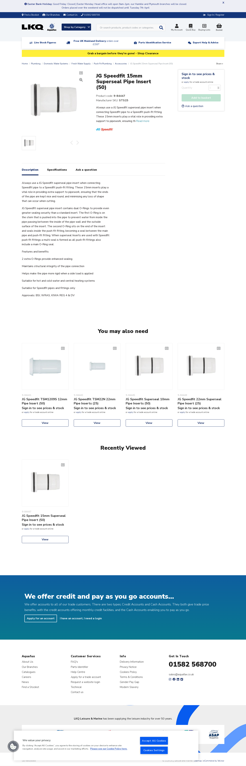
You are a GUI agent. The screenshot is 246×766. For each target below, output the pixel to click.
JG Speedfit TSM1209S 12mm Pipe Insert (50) (44, 401)
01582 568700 (192, 664)
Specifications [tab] (57, 170)
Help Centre (78, 672)
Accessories (121, 63)
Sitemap (198, 760)
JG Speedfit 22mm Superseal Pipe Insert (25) (199, 401)
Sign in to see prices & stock (198, 76)
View (45, 423)
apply (186, 82)
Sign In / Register (215, 14)
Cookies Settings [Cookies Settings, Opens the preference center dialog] (154, 750)
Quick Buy (191, 27)
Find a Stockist (30, 14)
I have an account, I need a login (81, 618)
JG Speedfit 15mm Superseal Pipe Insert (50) (44, 518)
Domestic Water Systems (56, 63)
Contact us (77, 692)
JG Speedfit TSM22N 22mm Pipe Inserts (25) (94, 401)
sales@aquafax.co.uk (181, 674)
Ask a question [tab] (86, 170)
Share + (219, 63)
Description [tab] (30, 170)
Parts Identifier (79, 667)
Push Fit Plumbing (103, 63)
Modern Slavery (129, 687)
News (25, 682)
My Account (176, 27)
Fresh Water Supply (81, 63)
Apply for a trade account (86, 677)
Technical (76, 687)
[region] (106, 745)
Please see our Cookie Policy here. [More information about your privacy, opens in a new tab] (108, 749)
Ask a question (192, 106)
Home (25, 63)
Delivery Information (132, 662)
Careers (26, 677)
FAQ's (74, 662)
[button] (13, 746)
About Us (27, 662)
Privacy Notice (128, 667)
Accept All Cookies (154, 740)
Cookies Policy (128, 672)
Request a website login (85, 682)
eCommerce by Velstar (213, 760)
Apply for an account (41, 618)
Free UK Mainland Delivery (96, 43)
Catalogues (28, 672)
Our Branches (51, 14)
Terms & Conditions (131, 677)
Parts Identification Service (154, 42)
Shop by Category (77, 27)
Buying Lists (204, 27)
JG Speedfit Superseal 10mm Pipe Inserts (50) (147, 401)
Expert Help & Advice (205, 42)
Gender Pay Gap (129, 682)
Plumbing (36, 63)
